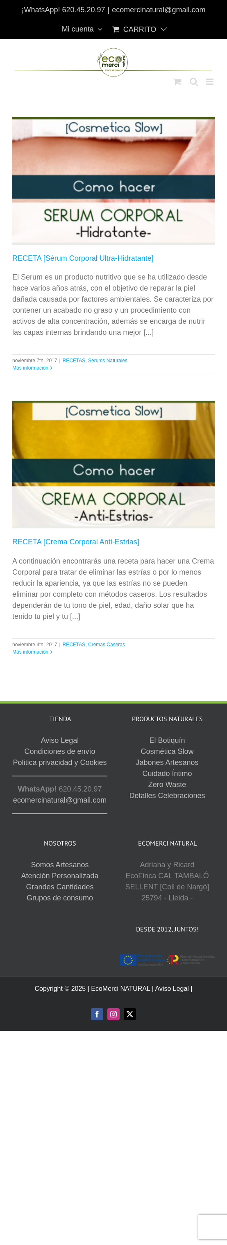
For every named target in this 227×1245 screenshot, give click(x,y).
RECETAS (74, 360)
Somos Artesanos (60, 865)
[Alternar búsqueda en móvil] (194, 81)
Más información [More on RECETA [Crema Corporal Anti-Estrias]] (30, 652)
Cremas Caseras (106, 644)
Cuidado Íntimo (167, 773)
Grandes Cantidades (59, 887)
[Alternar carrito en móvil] (177, 81)
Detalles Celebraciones (167, 796)
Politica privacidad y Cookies (60, 762)
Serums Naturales (107, 360)
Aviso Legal (60, 740)
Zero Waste (167, 784)
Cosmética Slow (167, 751)
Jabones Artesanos (167, 762)
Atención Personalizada (59, 876)
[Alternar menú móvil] (210, 81)
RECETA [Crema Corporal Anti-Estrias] (75, 542)
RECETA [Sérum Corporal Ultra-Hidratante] (83, 258)
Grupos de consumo (60, 898)
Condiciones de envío (59, 751)
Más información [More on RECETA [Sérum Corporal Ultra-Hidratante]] (30, 368)
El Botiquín (167, 740)
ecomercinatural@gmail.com (158, 10)
